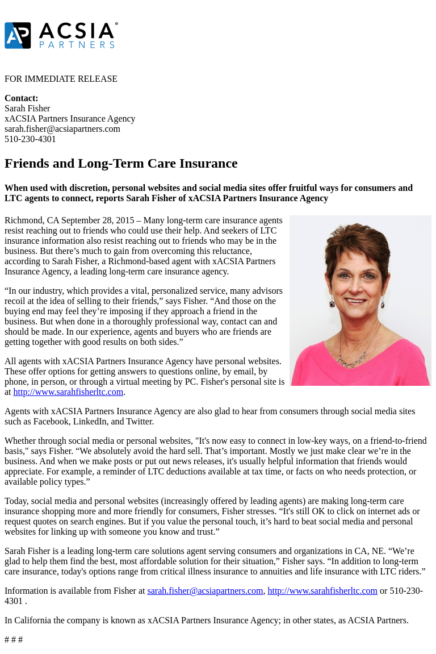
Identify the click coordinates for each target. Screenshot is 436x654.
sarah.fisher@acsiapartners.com (205, 590)
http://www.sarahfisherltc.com (69, 392)
